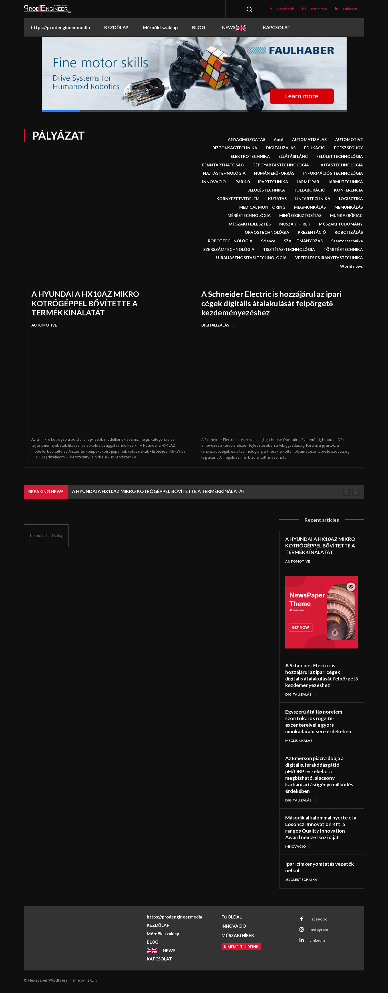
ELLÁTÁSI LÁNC (293, 156)
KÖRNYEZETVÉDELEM (238, 199)
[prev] (346, 491)
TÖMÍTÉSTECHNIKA (343, 249)
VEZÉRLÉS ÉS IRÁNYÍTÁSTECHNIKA (329, 258)
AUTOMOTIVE (349, 139)
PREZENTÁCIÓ (312, 232)
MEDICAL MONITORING (262, 207)
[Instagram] (304, 9)
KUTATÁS (277, 199)
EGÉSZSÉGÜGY (348, 148)
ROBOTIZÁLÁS (349, 232)
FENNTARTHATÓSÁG (223, 165)
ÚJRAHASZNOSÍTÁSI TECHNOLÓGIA (251, 258)
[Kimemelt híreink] (241, 949)
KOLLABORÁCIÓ (309, 190)
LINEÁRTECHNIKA (312, 199)
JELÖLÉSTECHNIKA (266, 190)
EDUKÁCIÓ (314, 148)
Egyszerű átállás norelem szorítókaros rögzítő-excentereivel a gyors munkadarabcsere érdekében (319, 727)
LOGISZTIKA (351, 199)
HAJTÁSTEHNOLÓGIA (224, 173)
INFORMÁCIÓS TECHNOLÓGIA (333, 173)
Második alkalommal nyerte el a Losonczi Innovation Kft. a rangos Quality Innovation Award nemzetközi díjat (320, 831)
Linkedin (350, 9)
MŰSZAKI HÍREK (294, 224)
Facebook (285, 9)
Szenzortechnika (347, 241)
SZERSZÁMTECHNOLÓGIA (228, 249)
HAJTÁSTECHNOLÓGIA (340, 165)
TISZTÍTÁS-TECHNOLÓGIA (289, 249)
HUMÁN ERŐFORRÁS (274, 173)
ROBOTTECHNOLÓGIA (230, 241)
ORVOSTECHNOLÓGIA (267, 232)
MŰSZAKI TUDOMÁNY (341, 224)
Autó (279, 139)
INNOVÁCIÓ (214, 182)
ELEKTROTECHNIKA (250, 156)
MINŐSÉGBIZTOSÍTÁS (300, 215)
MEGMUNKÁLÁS (310, 207)
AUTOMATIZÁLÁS (309, 139)
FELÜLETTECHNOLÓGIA (339, 156)
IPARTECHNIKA (273, 182)
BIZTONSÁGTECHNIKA (234, 148)
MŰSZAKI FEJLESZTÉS (250, 224)
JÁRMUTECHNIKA (345, 182)
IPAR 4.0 (242, 182)
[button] (249, 9)
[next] (355, 491)
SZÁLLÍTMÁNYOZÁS (303, 241)
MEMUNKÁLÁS (348, 207)
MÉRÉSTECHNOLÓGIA (249, 215)
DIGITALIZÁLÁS (280, 148)
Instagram (318, 9)
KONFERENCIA (348, 190)
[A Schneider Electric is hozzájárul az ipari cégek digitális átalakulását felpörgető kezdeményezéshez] (279, 383)
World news (351, 266)
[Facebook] (271, 9)
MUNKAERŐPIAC (346, 215)
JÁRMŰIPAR (308, 182)
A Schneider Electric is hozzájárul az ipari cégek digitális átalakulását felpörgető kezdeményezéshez (275, 303)
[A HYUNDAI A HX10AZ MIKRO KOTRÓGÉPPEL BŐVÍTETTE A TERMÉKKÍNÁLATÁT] (109, 382)
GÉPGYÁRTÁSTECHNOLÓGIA (280, 165)
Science (268, 241)
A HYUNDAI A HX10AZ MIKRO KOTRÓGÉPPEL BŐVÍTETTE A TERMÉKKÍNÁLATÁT (87, 303)
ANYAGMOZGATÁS (246, 139)
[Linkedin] (337, 9)
